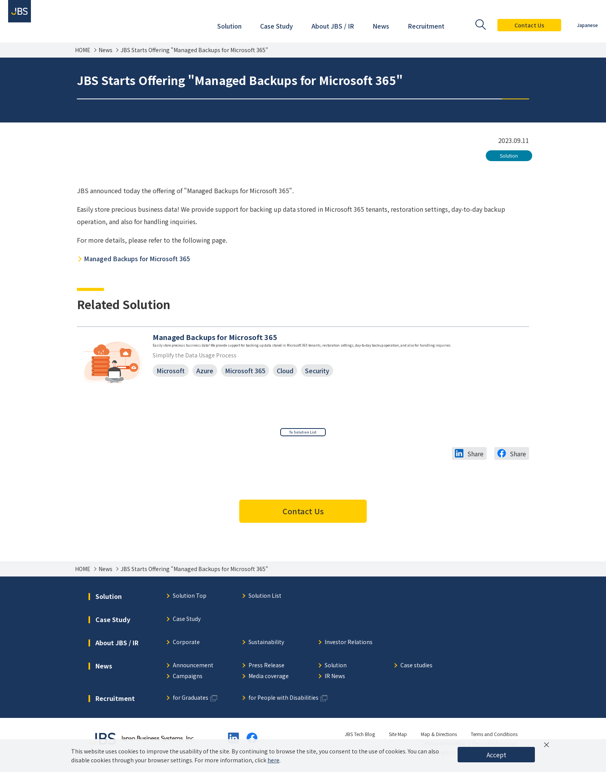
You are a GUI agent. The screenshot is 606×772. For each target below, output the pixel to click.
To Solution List (303, 432)
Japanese (580, 25)
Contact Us (522, 25)
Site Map (398, 737)
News (105, 50)
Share (475, 456)
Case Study (187, 622)
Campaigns (188, 679)
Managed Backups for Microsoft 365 (137, 258)
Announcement (193, 668)
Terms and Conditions (494, 737)
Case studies (416, 668)
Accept (496, 754)
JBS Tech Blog (360, 737)
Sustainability (266, 645)
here (273, 760)
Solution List (265, 599)
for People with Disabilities (283, 701)
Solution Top (189, 599)
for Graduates (190, 701)
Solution (509, 155)
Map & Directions (439, 737)
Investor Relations (349, 645)
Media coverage (269, 679)
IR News (335, 679)
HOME (82, 50)
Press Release (266, 668)
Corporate (186, 645)
